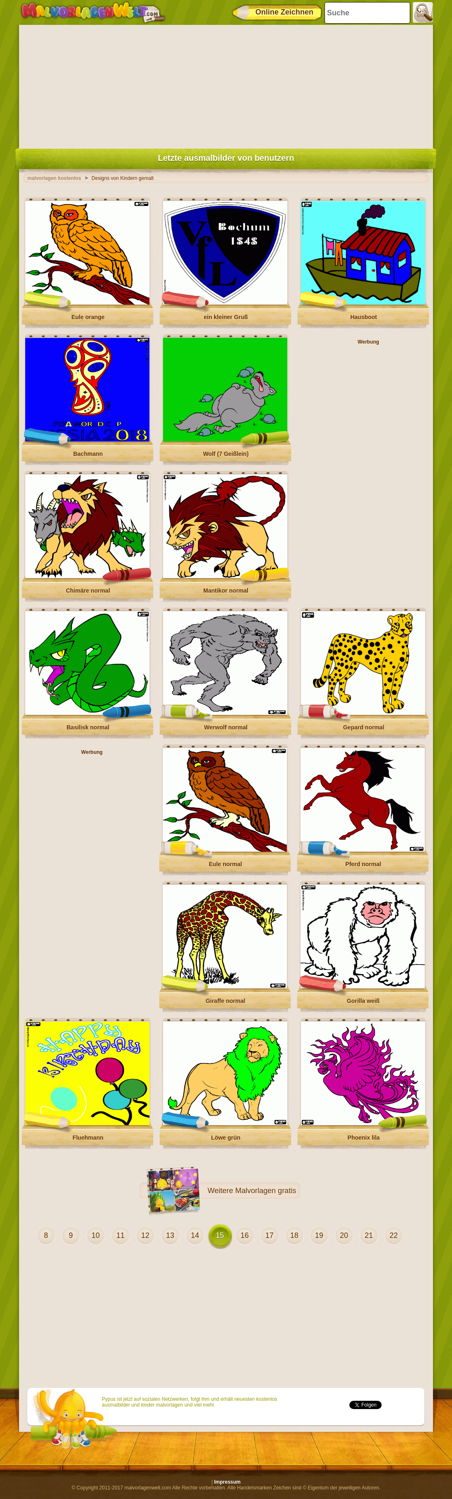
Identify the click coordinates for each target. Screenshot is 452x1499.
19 (319, 1235)
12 (145, 1235)
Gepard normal (364, 727)
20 (344, 1235)
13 (170, 1235)
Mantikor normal (225, 590)
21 (369, 1235)
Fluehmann (87, 1137)
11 (120, 1235)
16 (244, 1235)
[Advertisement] (226, 85)
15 (220, 1235)
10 (95, 1235)
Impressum (227, 1482)
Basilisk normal (88, 727)
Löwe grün (225, 1137)
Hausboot (363, 317)
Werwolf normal (226, 727)
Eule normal (225, 864)
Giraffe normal (225, 1001)
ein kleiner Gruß (226, 317)
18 (294, 1235)
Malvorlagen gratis (265, 1191)
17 (269, 1235)
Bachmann (88, 453)
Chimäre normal (88, 590)
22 (393, 1235)
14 (195, 1235)
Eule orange (87, 317)
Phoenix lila (364, 1137)
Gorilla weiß (363, 1001)
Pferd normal (363, 864)
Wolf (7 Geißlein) (225, 453)
